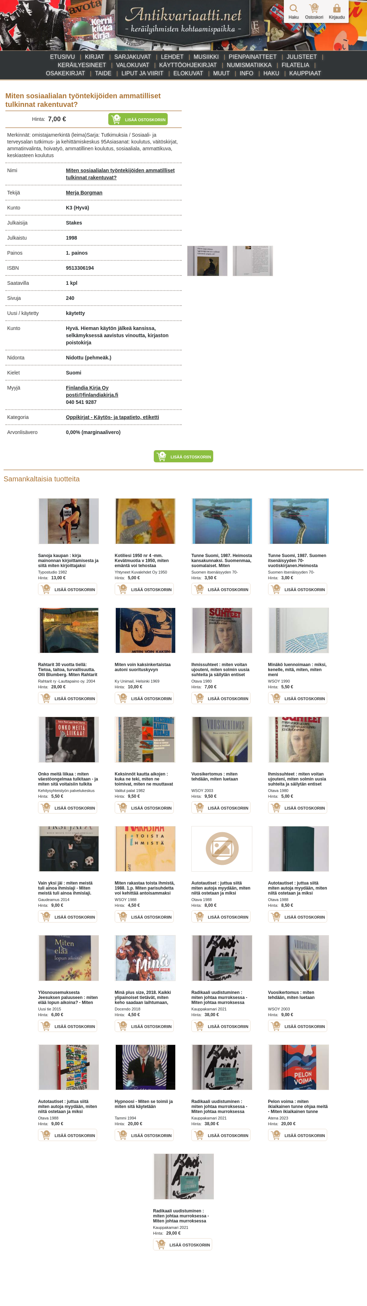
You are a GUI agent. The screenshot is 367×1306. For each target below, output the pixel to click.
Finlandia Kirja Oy (87, 388)
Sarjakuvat (132, 57)
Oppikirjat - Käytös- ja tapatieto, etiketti (112, 417)
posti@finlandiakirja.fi (92, 395)
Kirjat (94, 57)
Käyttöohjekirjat (188, 65)
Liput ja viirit (142, 73)
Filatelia (295, 65)
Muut (221, 73)
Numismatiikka (249, 65)
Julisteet (302, 57)
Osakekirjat (65, 73)
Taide (103, 73)
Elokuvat (188, 73)
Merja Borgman (84, 192)
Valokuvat (132, 65)
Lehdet (172, 57)
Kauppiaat (305, 73)
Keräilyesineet (82, 65)
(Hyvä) (81, 208)
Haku (271, 73)
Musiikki (206, 57)
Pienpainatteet (253, 57)
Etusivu (62, 57)
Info (246, 73)
